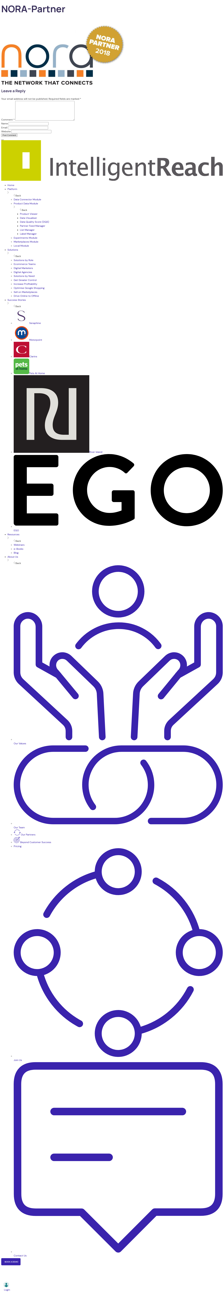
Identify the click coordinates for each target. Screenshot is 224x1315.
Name (4, 127)
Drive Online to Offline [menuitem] (26, 299)
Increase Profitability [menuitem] (25, 287)
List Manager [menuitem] (27, 233)
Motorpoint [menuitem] (28, 343)
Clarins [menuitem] (25, 360)
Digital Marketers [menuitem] (23, 271)
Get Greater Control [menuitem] (25, 283)
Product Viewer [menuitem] (28, 217)
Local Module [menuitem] (21, 249)
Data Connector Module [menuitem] (27, 203)
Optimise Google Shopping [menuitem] (29, 291)
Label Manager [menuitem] (28, 237)
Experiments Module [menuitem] (25, 241)
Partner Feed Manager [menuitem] (32, 229)
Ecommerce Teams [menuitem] (25, 267)
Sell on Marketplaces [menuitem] (25, 295)
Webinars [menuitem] (19, 548)
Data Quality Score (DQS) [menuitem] (34, 225)
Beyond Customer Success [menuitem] (32, 846)
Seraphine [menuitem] (27, 326)
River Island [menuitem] (58, 455)
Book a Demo (11, 1265)
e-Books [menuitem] (18, 552)
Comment (8, 123)
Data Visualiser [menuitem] (28, 221)
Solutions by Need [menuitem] (24, 279)
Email (4, 131)
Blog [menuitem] (16, 556)
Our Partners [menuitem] (24, 838)
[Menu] (2, 143)
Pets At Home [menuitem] (29, 377)
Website (6, 135)
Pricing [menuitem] (17, 850)
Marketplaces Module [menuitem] (26, 245)
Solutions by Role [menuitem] (23, 264)
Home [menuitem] (10, 189)
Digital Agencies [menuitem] (23, 276)
